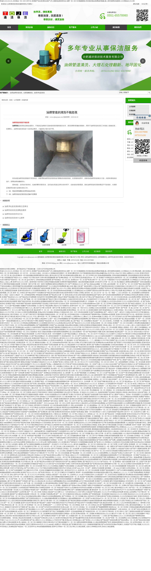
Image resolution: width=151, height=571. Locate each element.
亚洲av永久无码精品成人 (73, 520)
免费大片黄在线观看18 (10, 522)
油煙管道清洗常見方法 (14, 214)
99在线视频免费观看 (44, 526)
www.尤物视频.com (134, 518)
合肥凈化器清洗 (39, 93)
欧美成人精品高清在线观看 (22, 518)
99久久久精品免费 (78, 526)
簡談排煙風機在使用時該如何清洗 (23, 191)
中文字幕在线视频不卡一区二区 (65, 522)
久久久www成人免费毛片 (52, 524)
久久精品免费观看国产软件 (102, 522)
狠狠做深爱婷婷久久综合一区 (122, 522)
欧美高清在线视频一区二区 (98, 518)
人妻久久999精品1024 (93, 526)
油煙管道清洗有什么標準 (14, 218)
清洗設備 (29, 27)
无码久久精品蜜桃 (108, 526)
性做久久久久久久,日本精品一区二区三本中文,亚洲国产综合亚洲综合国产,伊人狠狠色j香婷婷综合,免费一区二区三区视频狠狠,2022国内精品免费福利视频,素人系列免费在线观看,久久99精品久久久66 (67, 1)
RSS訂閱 (144, 4)
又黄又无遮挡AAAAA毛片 (34, 524)
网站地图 (138, 271)
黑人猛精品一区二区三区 (27, 522)
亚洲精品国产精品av (16, 526)
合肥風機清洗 (28, 93)
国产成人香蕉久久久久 (37, 520)
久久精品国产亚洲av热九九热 (42, 518)
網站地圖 (136, 4)
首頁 (9, 27)
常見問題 (132, 114)
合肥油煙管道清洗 (16, 93)
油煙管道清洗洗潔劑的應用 (15, 210)
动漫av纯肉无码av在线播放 (15, 524)
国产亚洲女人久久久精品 (91, 520)
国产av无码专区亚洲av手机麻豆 (112, 524)
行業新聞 (132, 110)
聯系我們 (137, 27)
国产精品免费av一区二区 (126, 520)
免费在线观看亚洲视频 (84, 522)
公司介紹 (94, 27)
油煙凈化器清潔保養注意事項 (16, 206)
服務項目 (50, 27)
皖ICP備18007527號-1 (73, 257)
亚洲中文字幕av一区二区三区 (62, 526)
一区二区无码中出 (30, 526)
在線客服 (145, 123)
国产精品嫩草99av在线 (80, 518)
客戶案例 (72, 27)
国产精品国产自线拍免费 (108, 520)
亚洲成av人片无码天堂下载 (55, 520)
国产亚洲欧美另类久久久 (77, 524)
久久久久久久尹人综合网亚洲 (19, 520)
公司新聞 (132, 107)
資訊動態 (116, 27)
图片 (3, 524)
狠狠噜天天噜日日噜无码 (44, 522)
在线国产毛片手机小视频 (132, 524)
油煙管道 (15, 126)
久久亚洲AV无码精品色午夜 (62, 518)
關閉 (149, 115)
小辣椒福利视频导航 (93, 524)
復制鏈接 (41, 257)
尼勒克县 (65, 524)
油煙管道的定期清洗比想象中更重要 (24, 194)
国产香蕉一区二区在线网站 (117, 518)
